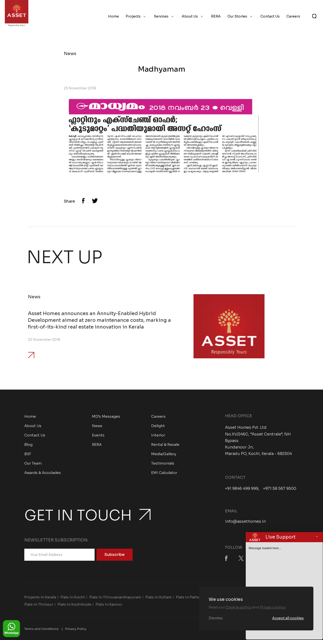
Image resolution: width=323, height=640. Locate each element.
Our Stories (237, 16)
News (97, 425)
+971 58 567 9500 (279, 489)
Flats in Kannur (109, 604)
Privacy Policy (75, 629)
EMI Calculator (164, 472)
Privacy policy (273, 607)
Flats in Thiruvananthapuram (115, 597)
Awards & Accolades (42, 472)
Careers (293, 16)
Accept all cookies (288, 618)
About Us (190, 16)
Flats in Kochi (72, 597)
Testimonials (162, 463)
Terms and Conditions (41, 629)
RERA (216, 16)
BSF (27, 454)
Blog (28, 444)
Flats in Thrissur (38, 604)
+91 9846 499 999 (241, 489)
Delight (158, 425)
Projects (133, 16)
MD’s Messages (106, 416)
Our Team (33, 463)
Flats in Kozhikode (74, 604)
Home (113, 16)
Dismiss (216, 618)
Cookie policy (239, 607)
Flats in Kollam (158, 597)
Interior (158, 435)
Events (98, 435)
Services (161, 16)
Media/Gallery (163, 454)
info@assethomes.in (245, 521)
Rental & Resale (165, 444)
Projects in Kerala (40, 597)
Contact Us (270, 16)
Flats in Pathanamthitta (197, 597)
